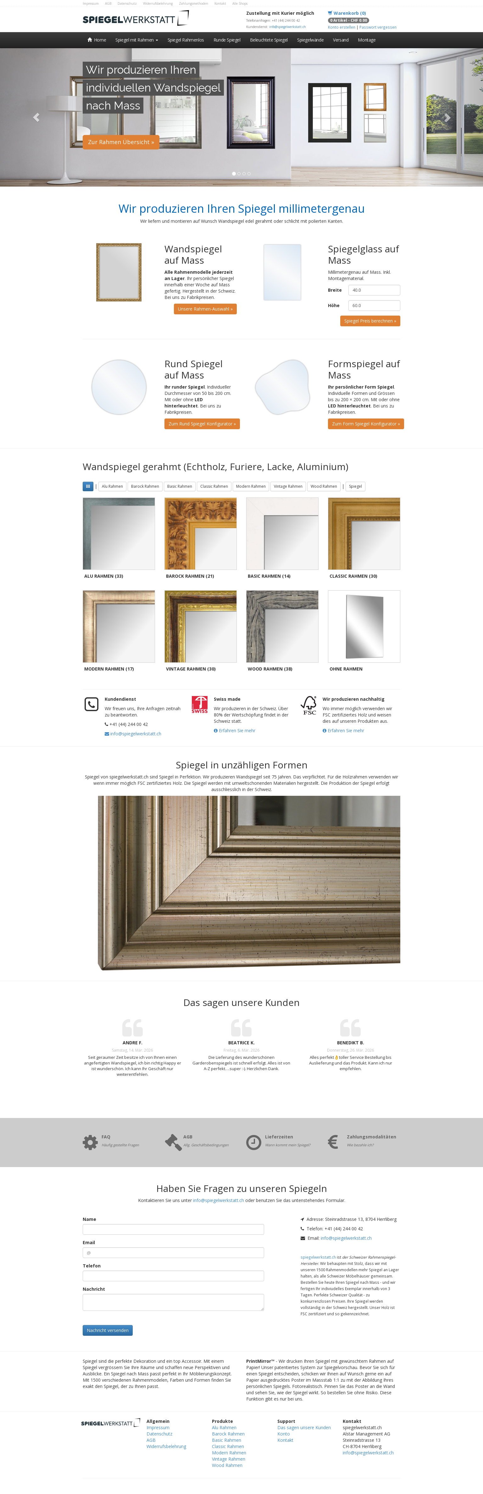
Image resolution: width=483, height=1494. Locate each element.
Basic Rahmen (179, 486)
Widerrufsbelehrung (158, 3)
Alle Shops (239, 3)
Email (89, 1242)
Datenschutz (127, 3)
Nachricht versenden (108, 1330)
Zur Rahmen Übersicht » (121, 142)
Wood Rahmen (324, 486)
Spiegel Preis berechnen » (370, 321)
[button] (36, 117)
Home (96, 40)
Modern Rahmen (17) (109, 669)
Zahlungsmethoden (193, 3)
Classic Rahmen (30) (353, 576)
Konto (283, 1434)
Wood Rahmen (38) (270, 669)
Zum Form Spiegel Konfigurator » (366, 424)
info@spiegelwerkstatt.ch (287, 27)
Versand (340, 40)
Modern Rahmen (251, 486)
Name (89, 1219)
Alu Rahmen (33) (103, 576)
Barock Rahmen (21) (190, 576)
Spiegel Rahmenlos (186, 40)
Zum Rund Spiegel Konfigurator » (202, 424)
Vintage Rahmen (288, 486)
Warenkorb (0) (347, 13)
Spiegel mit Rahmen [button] (136, 40)
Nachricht (94, 1289)
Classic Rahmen (214, 486)
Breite (335, 290)
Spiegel (355, 486)
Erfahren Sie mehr (234, 730)
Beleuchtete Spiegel (269, 40)
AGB (108, 3)
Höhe (334, 305)
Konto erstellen (341, 27)
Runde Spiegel (227, 40)
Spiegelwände (310, 40)
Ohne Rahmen (346, 669)
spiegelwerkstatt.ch (318, 1257)
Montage (366, 40)
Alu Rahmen (112, 486)
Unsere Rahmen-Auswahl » (205, 309)
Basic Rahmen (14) (269, 576)
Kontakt (220, 3)
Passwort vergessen (378, 27)
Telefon (92, 1266)
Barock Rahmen (145, 486)
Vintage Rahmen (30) (191, 669)
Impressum (91, 3)
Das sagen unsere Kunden (304, 1427)
